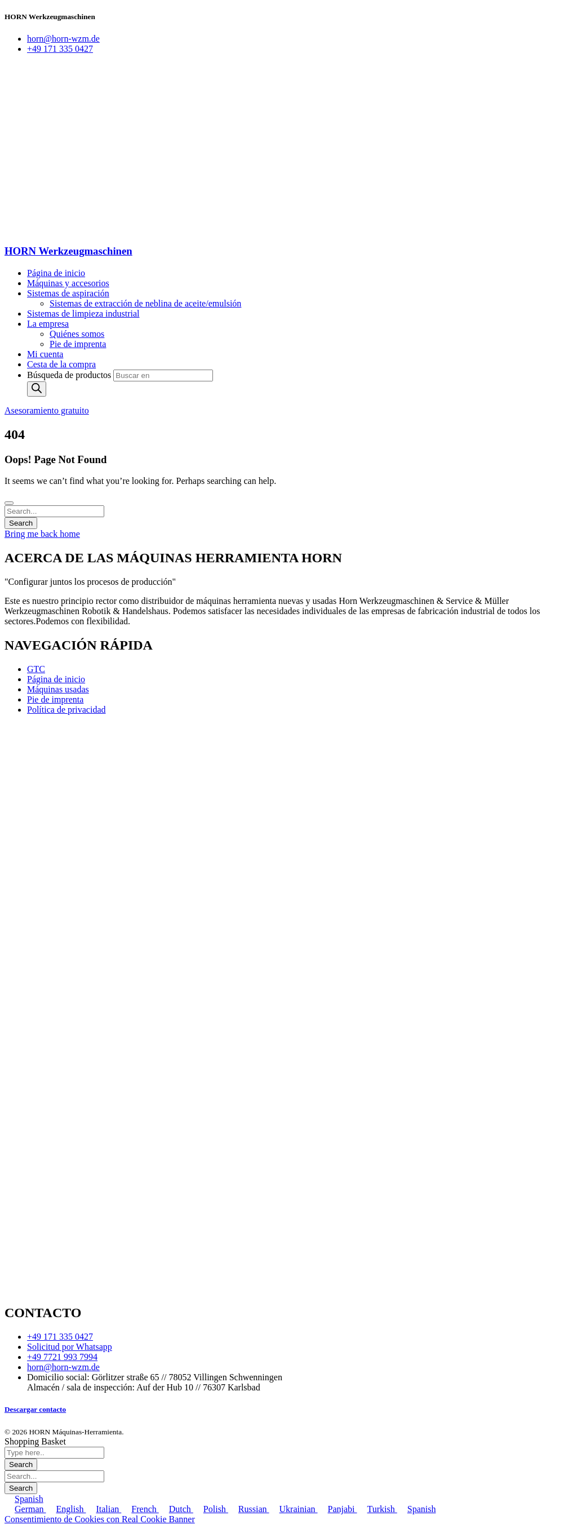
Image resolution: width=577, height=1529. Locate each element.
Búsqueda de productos (70, 375)
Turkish (377, 1509)
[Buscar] (36, 389)
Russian (248, 1509)
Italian (103, 1509)
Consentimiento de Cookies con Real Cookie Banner (100, 1519)
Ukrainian (293, 1509)
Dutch (176, 1509)
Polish (210, 1509)
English (66, 1509)
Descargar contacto (35, 1409)
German (25, 1509)
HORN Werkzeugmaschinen (68, 251)
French (139, 1509)
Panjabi (337, 1509)
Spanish (24, 1499)
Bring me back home (42, 534)
